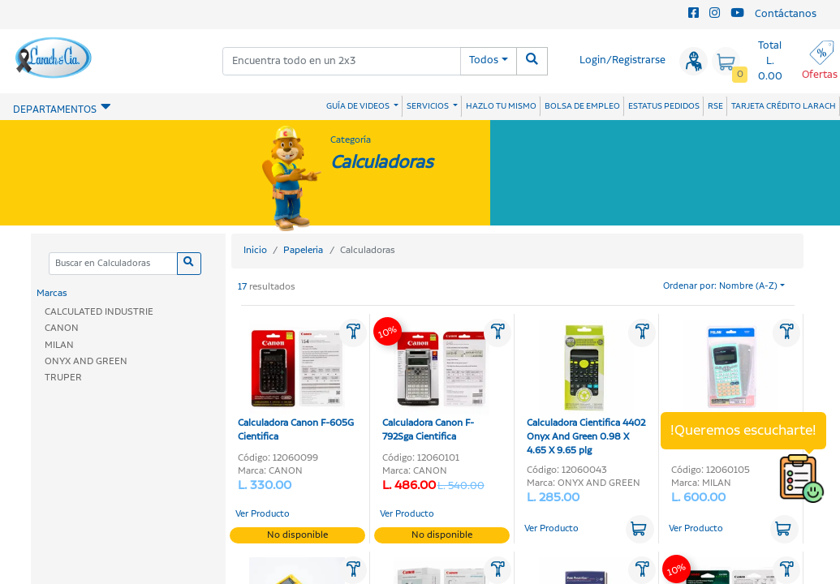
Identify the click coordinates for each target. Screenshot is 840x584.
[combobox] (341, 61)
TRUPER (63, 377)
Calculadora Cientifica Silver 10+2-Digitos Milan (730, 382)
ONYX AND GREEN (86, 361)
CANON (62, 328)
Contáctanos (785, 14)
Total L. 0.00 (770, 61)
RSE (715, 106)
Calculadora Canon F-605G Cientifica (296, 382)
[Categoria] (113, 264)
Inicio (255, 250)
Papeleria (303, 250)
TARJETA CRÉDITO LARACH (783, 106)
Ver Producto (262, 514)
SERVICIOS (428, 106)
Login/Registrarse (622, 60)
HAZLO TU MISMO (501, 106)
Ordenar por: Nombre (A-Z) (720, 286)
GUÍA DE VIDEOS (358, 106)
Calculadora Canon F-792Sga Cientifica (435, 382)
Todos (483, 60)
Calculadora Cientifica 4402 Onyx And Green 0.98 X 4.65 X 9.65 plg (586, 388)
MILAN (59, 345)
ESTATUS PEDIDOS (664, 106)
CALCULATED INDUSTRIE (99, 312)
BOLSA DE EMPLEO (582, 106)
